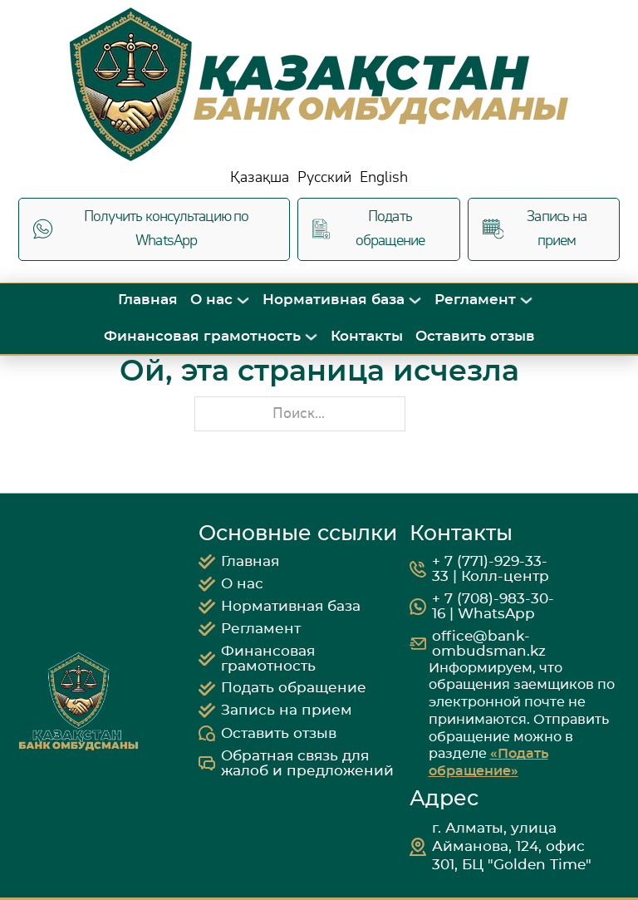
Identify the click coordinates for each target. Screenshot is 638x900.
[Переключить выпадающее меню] (243, 300)
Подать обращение (368, 228)
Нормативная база (334, 300)
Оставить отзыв (475, 336)
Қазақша (259, 177)
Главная (148, 300)
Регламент (475, 300)
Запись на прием (534, 228)
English (384, 177)
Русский (324, 177)
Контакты (367, 336)
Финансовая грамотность (202, 336)
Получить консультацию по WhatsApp (140, 228)
